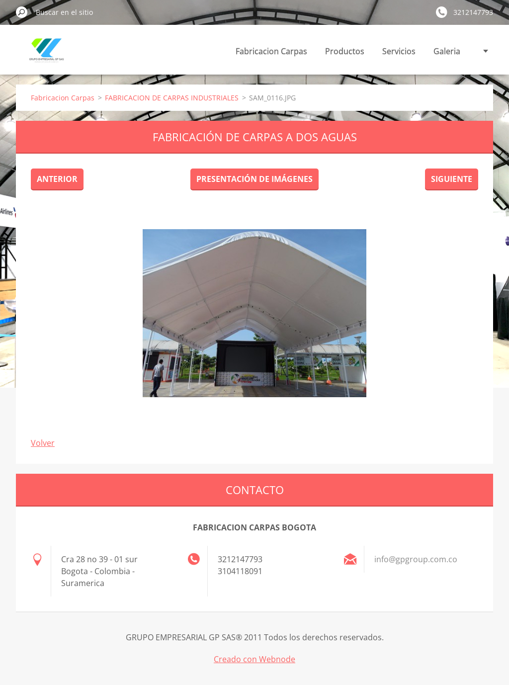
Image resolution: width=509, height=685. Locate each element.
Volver (43, 442)
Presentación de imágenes (254, 178)
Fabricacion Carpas (271, 51)
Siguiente (451, 178)
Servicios (399, 51)
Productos (344, 51)
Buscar (22, 12)
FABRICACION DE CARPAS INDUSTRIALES (172, 97)
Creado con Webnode (254, 659)
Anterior (57, 178)
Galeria (446, 51)
